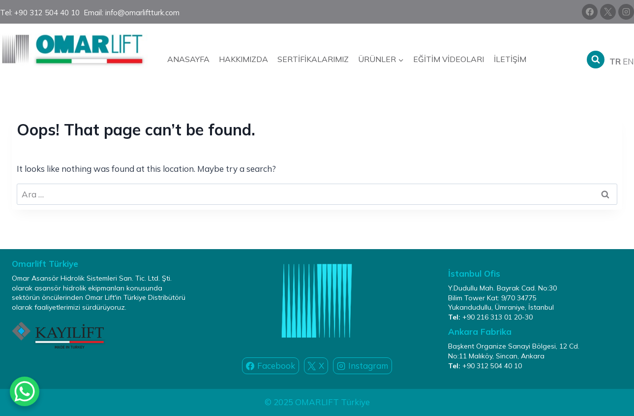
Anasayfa (188, 59)
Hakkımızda (243, 59)
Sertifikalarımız (313, 59)
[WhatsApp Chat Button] (24, 391)
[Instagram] (626, 12)
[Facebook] (590, 12)
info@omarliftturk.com (142, 12)
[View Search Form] (595, 59)
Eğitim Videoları (448, 59)
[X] (608, 12)
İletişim (510, 59)
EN (628, 61)
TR (615, 61)
